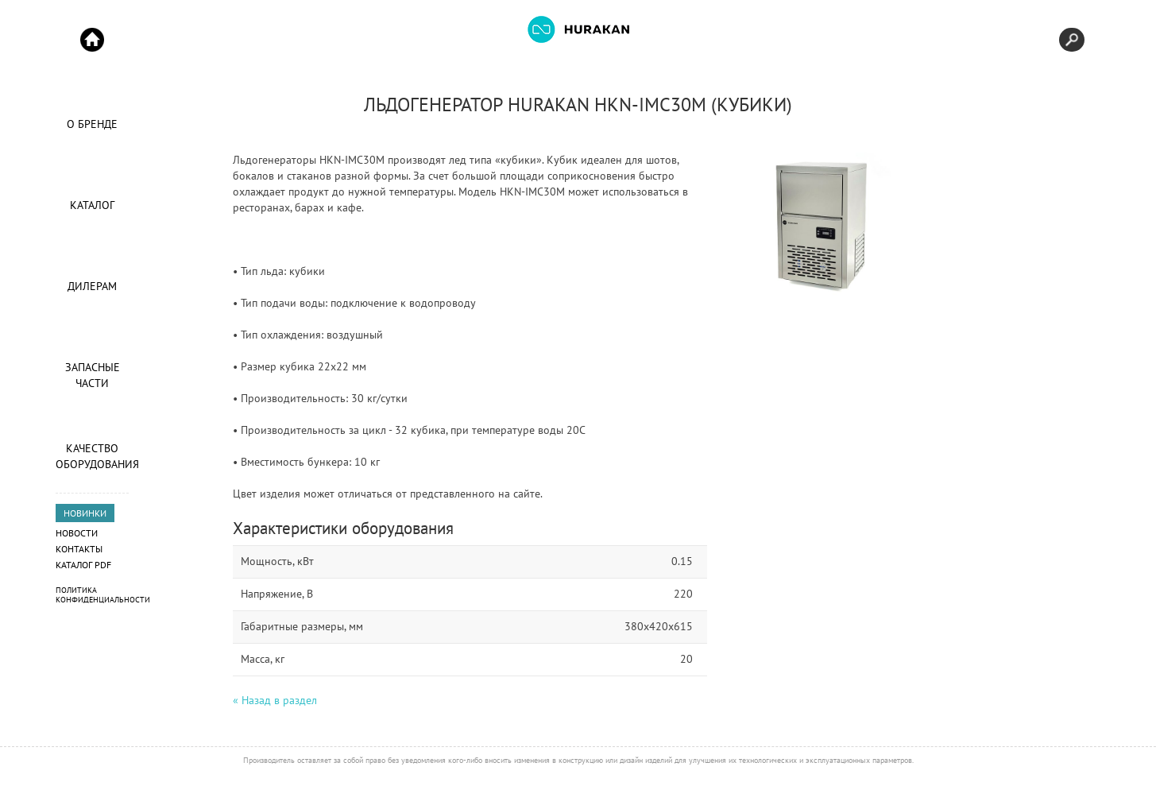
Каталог (92, 205)
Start (92, 40)
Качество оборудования (92, 456)
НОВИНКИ (85, 513)
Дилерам (92, 286)
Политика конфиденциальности (103, 595)
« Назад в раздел (275, 700)
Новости (77, 533)
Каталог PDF (83, 565)
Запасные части (92, 375)
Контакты (79, 549)
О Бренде (92, 124)
